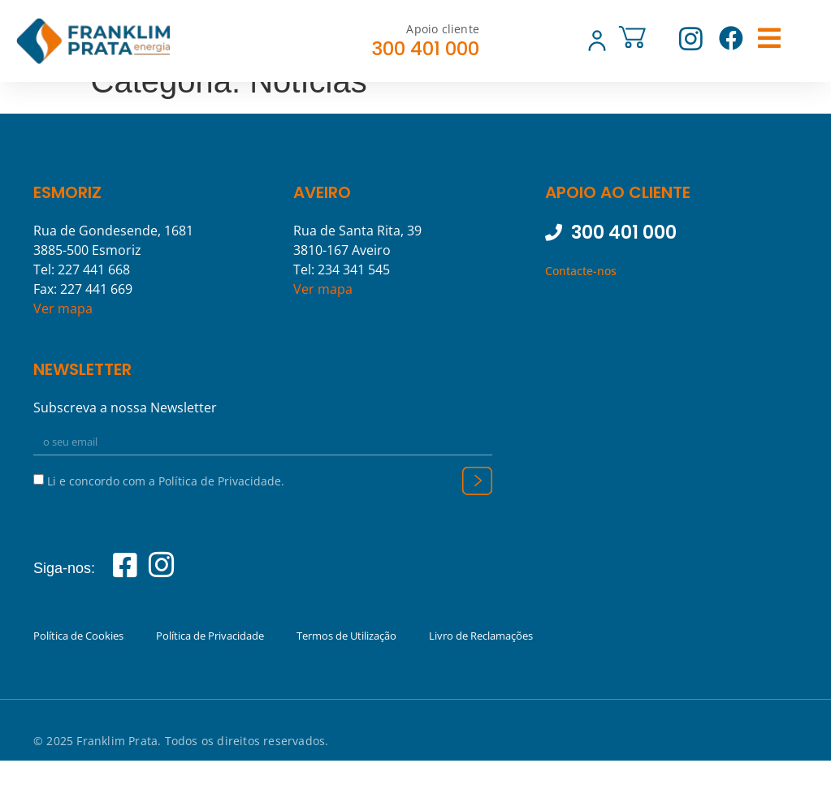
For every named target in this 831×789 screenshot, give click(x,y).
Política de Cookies (78, 663)
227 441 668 (94, 296)
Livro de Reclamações (481, 663)
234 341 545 (354, 296)
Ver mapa (63, 335)
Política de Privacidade (210, 663)
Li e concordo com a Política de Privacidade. (165, 507)
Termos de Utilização (346, 663)
